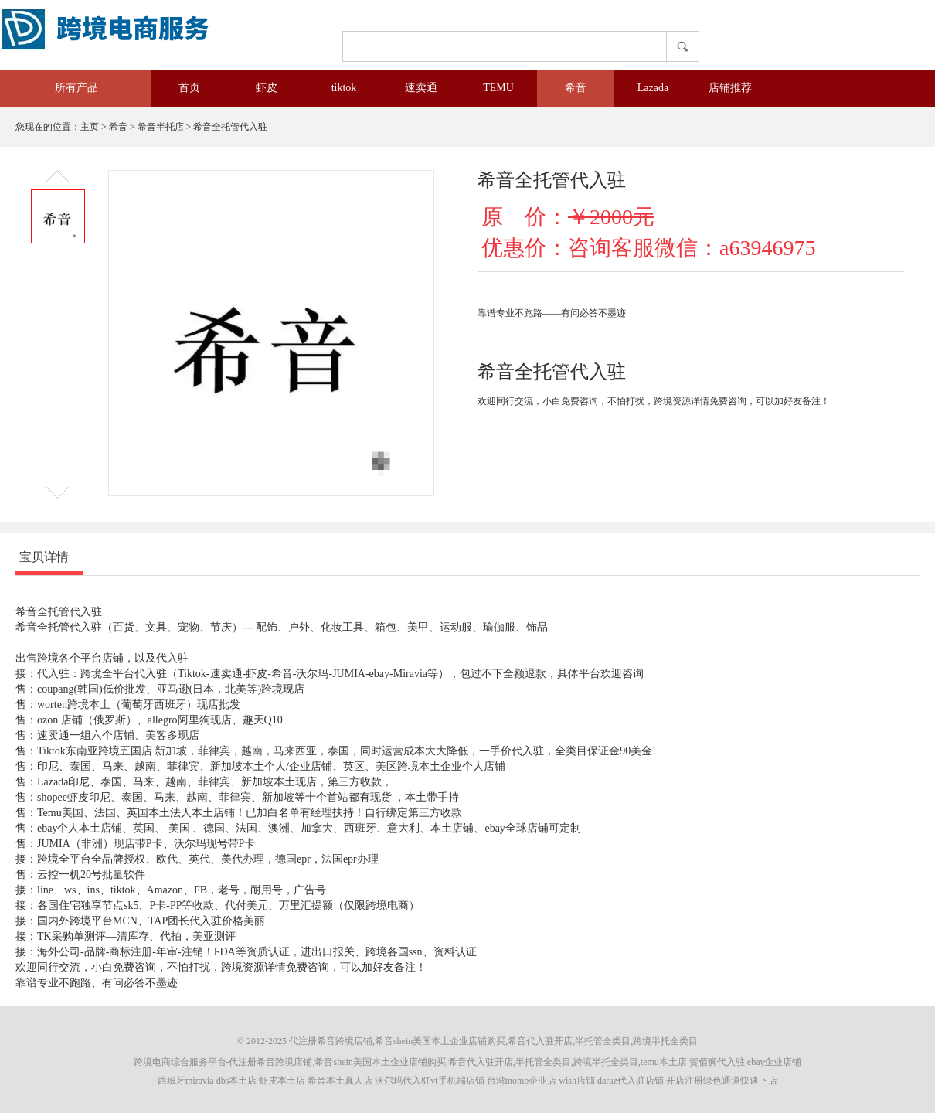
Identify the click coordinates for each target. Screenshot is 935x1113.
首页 (189, 88)
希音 (575, 88)
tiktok (344, 88)
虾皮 (266, 88)
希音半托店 (161, 126)
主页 (89, 126)
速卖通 (421, 88)
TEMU (498, 88)
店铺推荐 (730, 88)
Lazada (653, 88)
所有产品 (65, 88)
